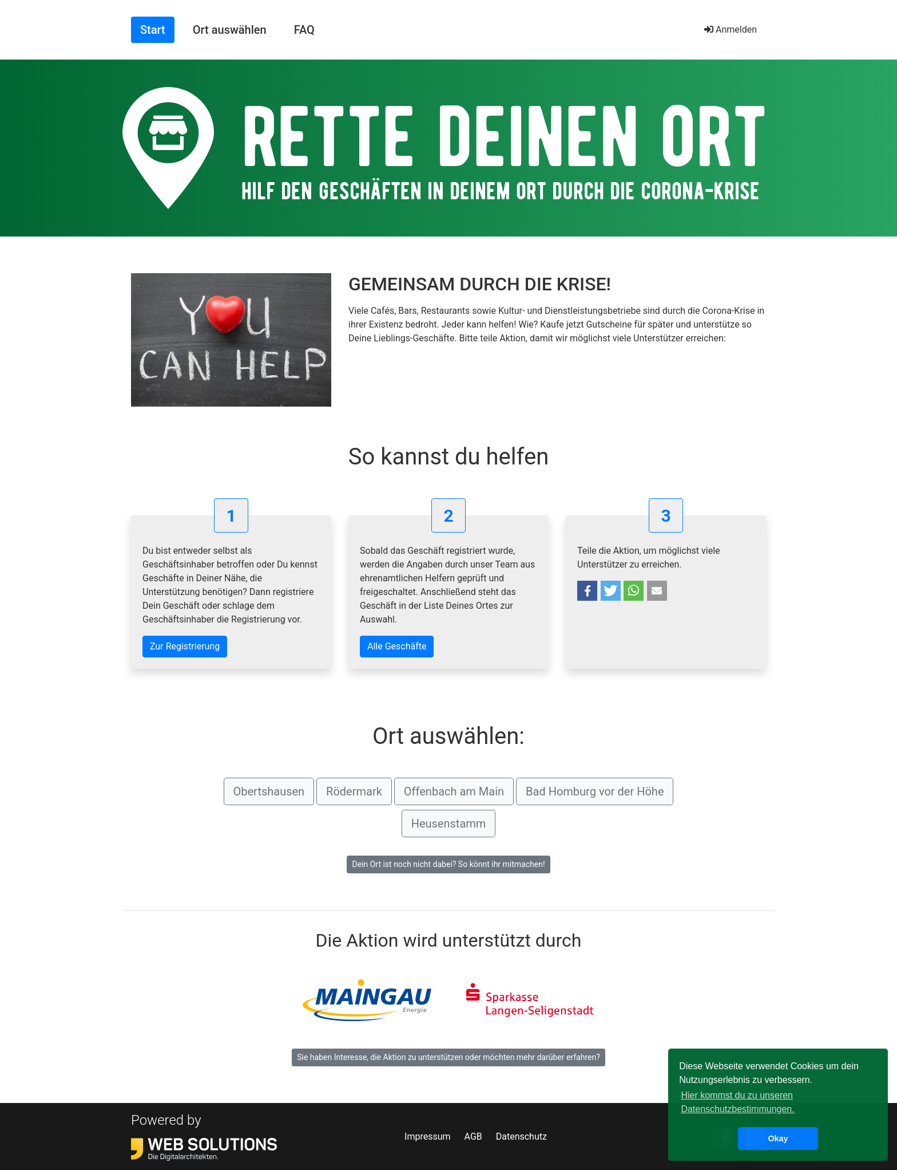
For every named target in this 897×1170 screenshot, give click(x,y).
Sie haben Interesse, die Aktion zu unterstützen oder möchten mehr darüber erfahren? (448, 1057)
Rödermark (354, 791)
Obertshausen (269, 791)
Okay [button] (778, 1138)
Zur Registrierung (185, 646)
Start (157, 29)
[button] (587, 591)
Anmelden (730, 29)
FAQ (304, 30)
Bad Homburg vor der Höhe (595, 791)
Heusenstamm (448, 823)
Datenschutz (521, 1136)
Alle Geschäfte (396, 646)
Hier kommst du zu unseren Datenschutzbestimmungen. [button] (737, 1102)
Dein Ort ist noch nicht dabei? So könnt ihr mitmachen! (448, 864)
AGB (473, 1136)
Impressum (427, 1136)
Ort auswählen (230, 30)
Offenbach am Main (454, 791)
